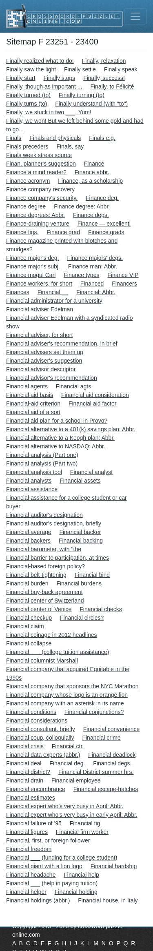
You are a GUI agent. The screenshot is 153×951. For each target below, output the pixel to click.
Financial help (81, 874)
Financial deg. (67, 763)
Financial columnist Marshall (42, 660)
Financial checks (101, 609)
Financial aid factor (93, 403)
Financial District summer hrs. (95, 772)
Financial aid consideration (95, 395)
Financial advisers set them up (44, 352)
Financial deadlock (111, 754)
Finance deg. (102, 198)
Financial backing (81, 540)
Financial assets (80, 480)
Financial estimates (30, 797)
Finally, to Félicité (112, 86)
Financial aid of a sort (33, 412)
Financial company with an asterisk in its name (65, 703)
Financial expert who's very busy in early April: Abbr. (71, 814)
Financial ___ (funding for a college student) (61, 857)
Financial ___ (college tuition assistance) (57, 652)
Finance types (81, 275)
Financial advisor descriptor (40, 369)
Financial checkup (29, 617)
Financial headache (30, 874)
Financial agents (27, 386)
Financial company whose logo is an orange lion (67, 695)
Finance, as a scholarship (90, 180)
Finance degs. (91, 215)
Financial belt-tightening (36, 575)
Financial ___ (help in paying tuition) (52, 883)
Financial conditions (31, 712)
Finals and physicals (55, 138)
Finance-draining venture (37, 223)
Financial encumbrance (35, 789)
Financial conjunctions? (94, 712)
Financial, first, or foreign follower (48, 840)
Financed (92, 283)
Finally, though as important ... (44, 86)
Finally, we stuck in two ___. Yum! (48, 112)
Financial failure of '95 (34, 823)
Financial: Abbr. (95, 292)
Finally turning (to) (81, 95)
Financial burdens (79, 583)
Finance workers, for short (39, 283)
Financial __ (53, 292)
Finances (17, 292)
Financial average (28, 532)
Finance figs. (22, 232)
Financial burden (27, 583)
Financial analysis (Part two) (42, 463)
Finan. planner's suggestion (41, 163)
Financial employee (76, 780)
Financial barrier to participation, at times (57, 557)
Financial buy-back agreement (44, 592)
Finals (13, 138)
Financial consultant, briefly (40, 729)
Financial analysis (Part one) (42, 455)
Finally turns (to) (26, 103)
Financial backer (80, 532)
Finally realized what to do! (40, 61)
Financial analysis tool (34, 472)
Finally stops (59, 78)
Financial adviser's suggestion (44, 360)
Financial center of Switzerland (45, 600)
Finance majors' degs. (95, 258)
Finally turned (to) (28, 95)
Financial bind (92, 575)
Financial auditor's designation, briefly (53, 523)
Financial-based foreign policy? (45, 566)
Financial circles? (82, 617)
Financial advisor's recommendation (51, 378)
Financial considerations (36, 720)
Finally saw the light (31, 69)
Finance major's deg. (32, 258)
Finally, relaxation (104, 61)
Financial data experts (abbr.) (43, 754)
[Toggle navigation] (135, 16)
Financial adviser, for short (39, 335)
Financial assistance (32, 489)
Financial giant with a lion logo (44, 866)
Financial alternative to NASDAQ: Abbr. (55, 446)
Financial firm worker (82, 832)
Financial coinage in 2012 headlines (51, 635)
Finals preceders (27, 146)
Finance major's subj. (33, 266)
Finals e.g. (102, 138)
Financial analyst (91, 472)
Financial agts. (74, 386)
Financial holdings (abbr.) (38, 900)
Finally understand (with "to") (91, 103)
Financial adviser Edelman (39, 309)
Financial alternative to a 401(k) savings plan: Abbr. (70, 429)
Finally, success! (104, 78)
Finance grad (63, 232)
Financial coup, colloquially (40, 737)
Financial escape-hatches (105, 789)
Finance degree (26, 206)
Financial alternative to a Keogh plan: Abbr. (60, 437)
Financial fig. (86, 823)
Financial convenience (111, 729)
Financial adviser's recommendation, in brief (62, 343)
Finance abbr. (92, 172)
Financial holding (76, 892)
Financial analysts (28, 480)
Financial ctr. (68, 746)
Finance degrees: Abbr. (35, 215)
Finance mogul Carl (30, 275)
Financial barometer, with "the (43, 549)
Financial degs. (112, 763)
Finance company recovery (40, 189)
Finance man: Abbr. (93, 266)
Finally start (20, 78)
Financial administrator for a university (54, 300)
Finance (94, 163)
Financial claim (25, 626)
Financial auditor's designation (44, 515)
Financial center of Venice (38, 609)
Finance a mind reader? (36, 172)
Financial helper (26, 892)
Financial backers (28, 540)
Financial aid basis (29, 395)
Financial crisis (25, 746)
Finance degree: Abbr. (82, 206)
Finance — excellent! (104, 223)
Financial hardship (114, 866)
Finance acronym (28, 180)
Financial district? (28, 772)
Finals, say (70, 146)
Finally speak (120, 69)
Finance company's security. (42, 198)
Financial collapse (28, 643)
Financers (124, 283)
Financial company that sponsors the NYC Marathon (72, 686)
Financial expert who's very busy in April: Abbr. (64, 806)
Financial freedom (28, 849)
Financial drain (24, 780)
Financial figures (27, 832)
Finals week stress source (39, 155)
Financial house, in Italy (107, 900)
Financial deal (23, 763)
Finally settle (80, 69)
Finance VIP (122, 275)
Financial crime (101, 737)
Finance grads (106, 232)
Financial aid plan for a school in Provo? (56, 420)
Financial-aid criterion (33, 403)
